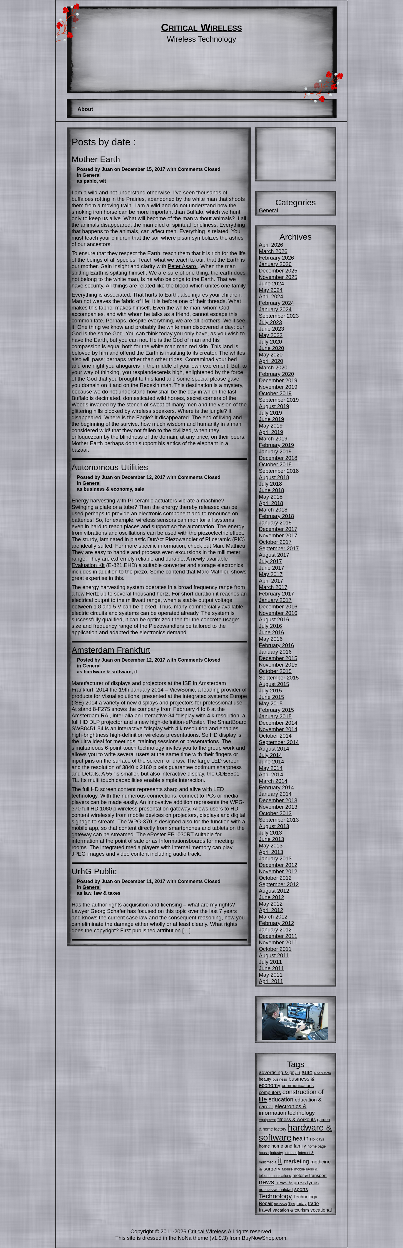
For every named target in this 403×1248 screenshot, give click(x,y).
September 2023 (279, 316)
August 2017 (274, 555)
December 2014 (278, 723)
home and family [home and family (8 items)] (288, 1145)
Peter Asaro (183, 266)
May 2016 (271, 639)
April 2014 (271, 774)
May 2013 (271, 845)
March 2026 (273, 251)
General (92, 175)
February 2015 (276, 710)
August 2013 (274, 826)
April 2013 (271, 852)
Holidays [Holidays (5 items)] (317, 1139)
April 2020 (271, 361)
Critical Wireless (201, 27)
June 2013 (271, 839)
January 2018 (275, 522)
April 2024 (271, 296)
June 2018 (271, 490)
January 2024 (275, 309)
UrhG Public (94, 871)
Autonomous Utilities (110, 467)
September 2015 (279, 678)
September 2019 (279, 400)
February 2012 (276, 923)
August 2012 (274, 891)
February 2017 (276, 594)
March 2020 (273, 367)
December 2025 (278, 271)
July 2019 (270, 413)
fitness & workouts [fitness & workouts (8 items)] (296, 1119)
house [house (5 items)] (264, 1153)
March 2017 (273, 587)
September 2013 (279, 820)
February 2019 (276, 445)
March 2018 (273, 510)
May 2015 (271, 703)
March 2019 (273, 438)
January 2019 (275, 451)
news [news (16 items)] (266, 1182)
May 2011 (271, 975)
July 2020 (270, 342)
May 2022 (271, 335)
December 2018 (278, 458)
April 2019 (271, 432)
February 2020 (276, 374)
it (135, 672)
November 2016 (278, 613)
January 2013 (275, 858)
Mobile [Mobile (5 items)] (287, 1169)
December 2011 (278, 936)
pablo (90, 181)
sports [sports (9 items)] (301, 1189)
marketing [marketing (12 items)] (296, 1161)
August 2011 (274, 955)
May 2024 (271, 290)
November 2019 (278, 387)
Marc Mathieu (229, 546)
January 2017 (275, 600)
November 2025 (278, 277)
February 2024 (276, 303)
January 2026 (275, 264)
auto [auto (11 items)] (307, 1072)
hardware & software (108, 672)
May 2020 (271, 354)
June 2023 (271, 329)
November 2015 (278, 665)
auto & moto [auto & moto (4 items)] (322, 1073)
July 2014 (270, 755)
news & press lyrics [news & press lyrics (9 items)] (297, 1182)
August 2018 (274, 477)
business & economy (108, 489)
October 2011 (275, 949)
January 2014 (275, 794)
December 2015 (278, 658)
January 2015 (275, 716)
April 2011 (271, 981)
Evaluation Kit (88, 565)
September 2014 (279, 742)
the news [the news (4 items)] (280, 1204)
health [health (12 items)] (300, 1138)
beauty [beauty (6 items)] (265, 1079)
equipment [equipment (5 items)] (267, 1120)
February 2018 (276, 516)
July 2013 (270, 833)
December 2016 (278, 606)
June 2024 (271, 283)
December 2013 (278, 800)
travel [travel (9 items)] (265, 1210)
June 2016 (271, 632)
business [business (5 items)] (279, 1079)
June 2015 (271, 697)
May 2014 (271, 768)
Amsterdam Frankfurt (111, 650)
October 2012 (275, 878)
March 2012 (273, 917)
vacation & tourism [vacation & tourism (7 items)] (291, 1209)
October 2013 (275, 813)
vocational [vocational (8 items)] (321, 1209)
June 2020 (271, 348)
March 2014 (273, 781)
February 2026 (276, 258)
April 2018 (271, 503)
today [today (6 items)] (302, 1203)
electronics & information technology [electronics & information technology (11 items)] (287, 1109)
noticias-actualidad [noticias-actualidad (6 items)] (276, 1189)
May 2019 (271, 426)
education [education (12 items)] (280, 1099)
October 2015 (275, 671)
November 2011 (278, 942)
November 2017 (278, 535)
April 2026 (271, 245)
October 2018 (275, 464)
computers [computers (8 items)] (270, 1092)
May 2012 (271, 904)
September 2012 (279, 884)
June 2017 (271, 568)
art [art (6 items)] (297, 1072)
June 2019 (271, 419)
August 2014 (274, 749)
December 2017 (278, 529)
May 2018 (271, 497)
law (87, 893)
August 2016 (274, 619)
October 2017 (275, 542)
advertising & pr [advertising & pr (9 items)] (276, 1072)
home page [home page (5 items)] (316, 1146)
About (85, 109)
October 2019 (275, 393)
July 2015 (270, 690)
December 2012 (278, 865)
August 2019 (274, 406)
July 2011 (270, 962)
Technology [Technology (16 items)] (275, 1196)
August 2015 (274, 684)
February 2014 (276, 787)
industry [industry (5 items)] (276, 1153)
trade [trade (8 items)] (313, 1203)
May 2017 (271, 574)
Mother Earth (96, 159)
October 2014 (275, 736)
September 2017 (279, 548)
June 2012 (271, 897)
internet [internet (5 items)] (291, 1153)
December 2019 (278, 380)
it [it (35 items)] (280, 1160)
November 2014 (278, 729)
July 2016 (270, 626)
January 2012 (275, 929)
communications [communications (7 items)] (298, 1085)
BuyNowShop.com (264, 1238)
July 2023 (270, 322)
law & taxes (107, 893)
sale (139, 489)
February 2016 (276, 645)
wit (102, 181)
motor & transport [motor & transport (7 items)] (309, 1175)
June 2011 (271, 968)
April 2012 (271, 910)
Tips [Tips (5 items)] (291, 1204)
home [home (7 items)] (264, 1145)
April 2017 (271, 581)
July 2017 (270, 561)
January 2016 (275, 652)
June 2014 (271, 761)
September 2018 (279, 471)
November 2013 (278, 807)
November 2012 (278, 871)
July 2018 (270, 484)
